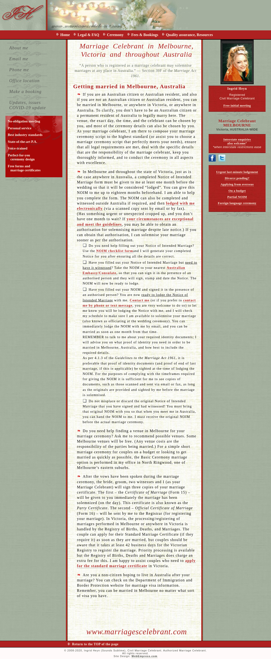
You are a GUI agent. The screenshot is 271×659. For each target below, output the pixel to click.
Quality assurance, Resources (189, 35)
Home (66, 35)
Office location (24, 80)
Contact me (139, 300)
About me (18, 47)
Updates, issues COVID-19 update (27, 105)
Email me (18, 58)
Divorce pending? (237, 178)
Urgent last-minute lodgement (237, 172)
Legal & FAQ (89, 35)
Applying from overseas (237, 184)
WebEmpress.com (144, 656)
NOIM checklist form (114, 251)
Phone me (19, 69)
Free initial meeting (237, 105)
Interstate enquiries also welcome (237, 141)
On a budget (237, 190)
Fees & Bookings (145, 35)
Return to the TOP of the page (95, 644)
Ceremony (116, 35)
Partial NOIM (237, 197)
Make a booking (25, 91)
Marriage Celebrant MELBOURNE (237, 123)
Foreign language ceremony (237, 203)
